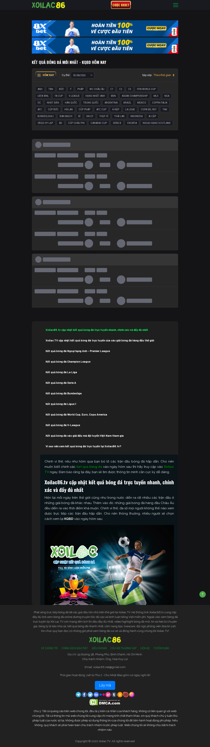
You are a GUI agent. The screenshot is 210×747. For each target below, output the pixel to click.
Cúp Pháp (84, 109)
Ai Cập (152, 116)
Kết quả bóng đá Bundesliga (64, 393)
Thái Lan (119, 116)
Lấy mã (105, 685)
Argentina (111, 102)
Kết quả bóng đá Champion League (68, 361)
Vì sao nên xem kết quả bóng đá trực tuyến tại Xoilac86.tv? (83, 446)
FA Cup (59, 95)
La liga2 (130, 109)
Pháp (80, 89)
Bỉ (79, 116)
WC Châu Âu (97, 89)
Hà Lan (68, 109)
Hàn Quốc (71, 102)
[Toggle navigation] (175, 5)
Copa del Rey (149, 109)
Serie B (117, 122)
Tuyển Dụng (161, 648)
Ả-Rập (115, 109)
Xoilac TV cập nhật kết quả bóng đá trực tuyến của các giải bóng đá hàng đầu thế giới (100, 340)
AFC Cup (101, 109)
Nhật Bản (53, 102)
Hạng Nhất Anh (95, 95)
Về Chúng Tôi (49, 648)
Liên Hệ (145, 648)
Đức (61, 89)
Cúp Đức (53, 109)
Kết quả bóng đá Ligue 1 (61, 404)
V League (74, 95)
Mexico (141, 102)
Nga (166, 95)
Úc (39, 102)
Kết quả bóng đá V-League (63, 425)
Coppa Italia (159, 102)
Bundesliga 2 (46, 116)
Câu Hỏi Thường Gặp (123, 648)
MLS (156, 95)
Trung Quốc (91, 102)
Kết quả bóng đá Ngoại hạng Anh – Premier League (78, 351)
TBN (50, 89)
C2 (120, 89)
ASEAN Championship (135, 95)
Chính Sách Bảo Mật (75, 648)
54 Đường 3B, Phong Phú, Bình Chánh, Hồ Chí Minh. (110, 654)
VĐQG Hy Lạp (45, 122)
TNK (164, 109)
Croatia (132, 122)
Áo (60, 122)
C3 (129, 89)
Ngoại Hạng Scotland (157, 122)
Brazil (127, 102)
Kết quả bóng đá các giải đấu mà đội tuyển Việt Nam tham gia (85, 435)
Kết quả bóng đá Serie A (61, 382)
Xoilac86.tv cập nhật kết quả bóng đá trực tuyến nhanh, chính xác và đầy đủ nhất (97, 329)
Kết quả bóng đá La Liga (61, 372)
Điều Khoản (99, 648)
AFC (40, 109)
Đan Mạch (66, 116)
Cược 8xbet (120, 5)
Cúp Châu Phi (76, 122)
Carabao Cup (99, 122)
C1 (111, 89)
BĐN (113, 95)
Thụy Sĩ (103, 116)
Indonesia (136, 116)
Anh (40, 89)
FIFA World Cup (146, 89)
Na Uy (89, 116)
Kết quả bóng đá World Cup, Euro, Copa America (76, 414)
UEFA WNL (43, 95)
